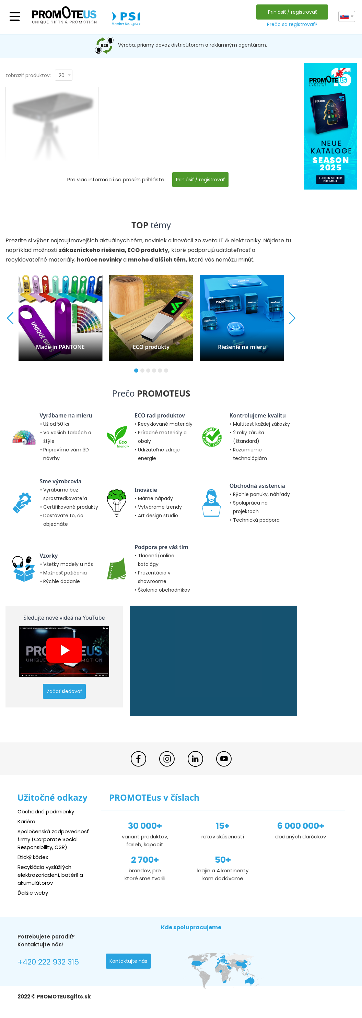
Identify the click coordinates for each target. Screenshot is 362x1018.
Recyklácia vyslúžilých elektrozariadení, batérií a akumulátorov (50, 874)
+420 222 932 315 (48, 962)
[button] (136, 370)
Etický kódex (32, 857)
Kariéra (26, 821)
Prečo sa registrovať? (292, 24)
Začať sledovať (64, 691)
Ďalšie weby (32, 892)
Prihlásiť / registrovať (292, 12)
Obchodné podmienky (45, 811)
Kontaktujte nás (128, 961)
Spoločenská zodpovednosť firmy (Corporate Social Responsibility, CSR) (53, 839)
